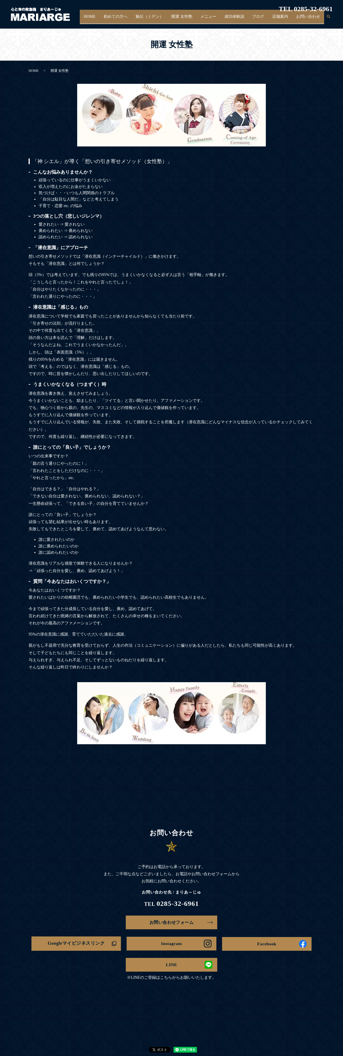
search (328, 19)
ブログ (262, 19)
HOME (103, 19)
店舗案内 (282, 19)
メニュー (215, 19)
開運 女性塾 (190, 19)
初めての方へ (127, 19)
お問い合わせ (309, 19)
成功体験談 (240, 19)
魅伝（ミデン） (159, 19)
